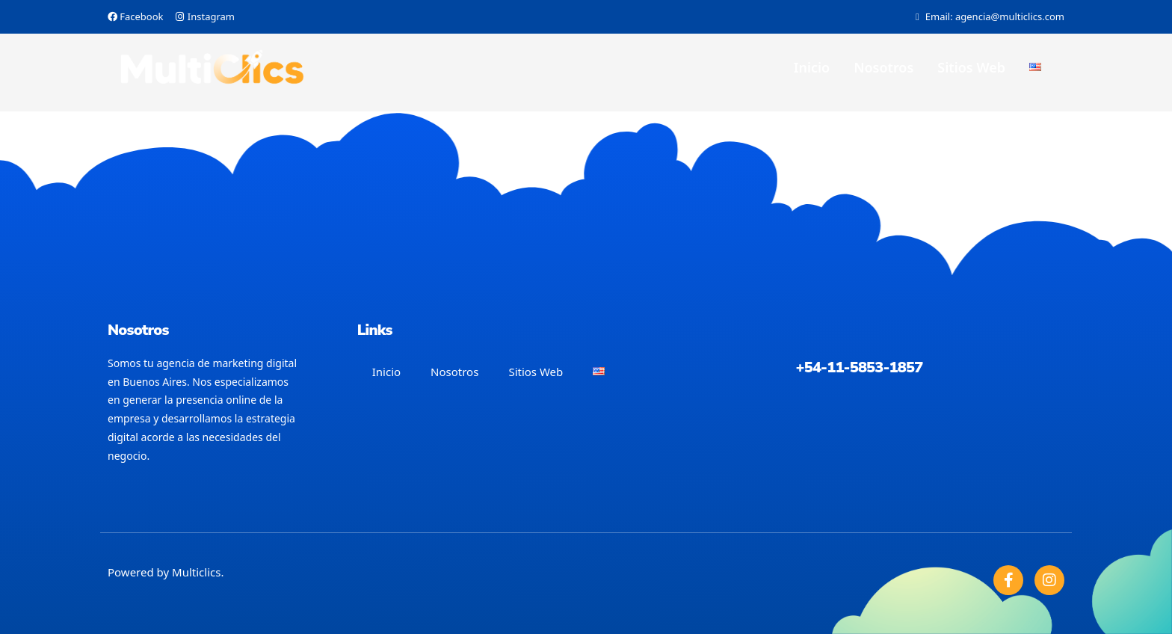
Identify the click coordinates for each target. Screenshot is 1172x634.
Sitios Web (971, 67)
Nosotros (883, 67)
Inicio (812, 67)
